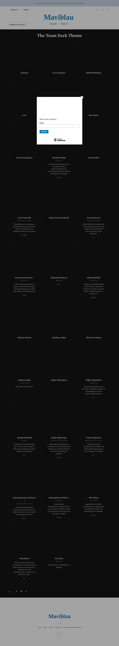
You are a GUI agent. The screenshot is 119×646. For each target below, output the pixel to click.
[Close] (81, 97)
